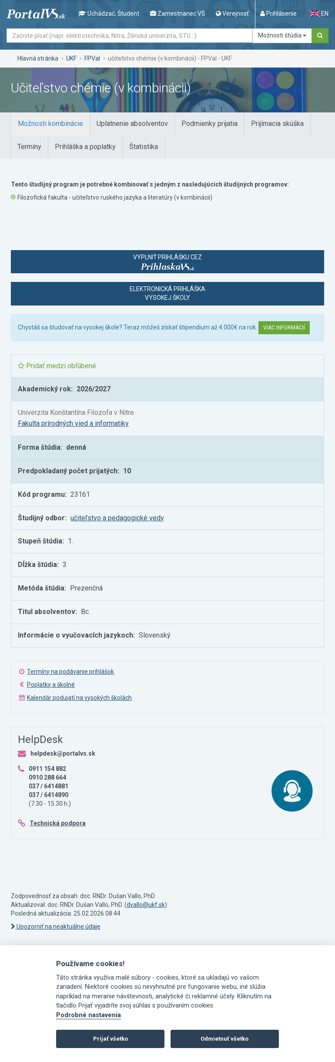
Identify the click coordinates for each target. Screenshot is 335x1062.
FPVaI (92, 58)
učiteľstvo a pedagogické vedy (117, 518)
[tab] (50, 124)
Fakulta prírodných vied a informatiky (73, 423)
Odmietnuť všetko (224, 1038)
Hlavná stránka (37, 58)
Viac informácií (284, 328)
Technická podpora (58, 823)
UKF (71, 58)
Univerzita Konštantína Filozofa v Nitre (76, 412)
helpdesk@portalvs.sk (62, 753)
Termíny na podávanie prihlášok (70, 671)
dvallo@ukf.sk (146, 904)
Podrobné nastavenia (88, 1015)
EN (318, 13)
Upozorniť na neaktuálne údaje (55, 926)
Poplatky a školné (51, 684)
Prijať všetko (110, 1038)
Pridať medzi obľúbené (57, 366)
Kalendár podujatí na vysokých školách (79, 697)
